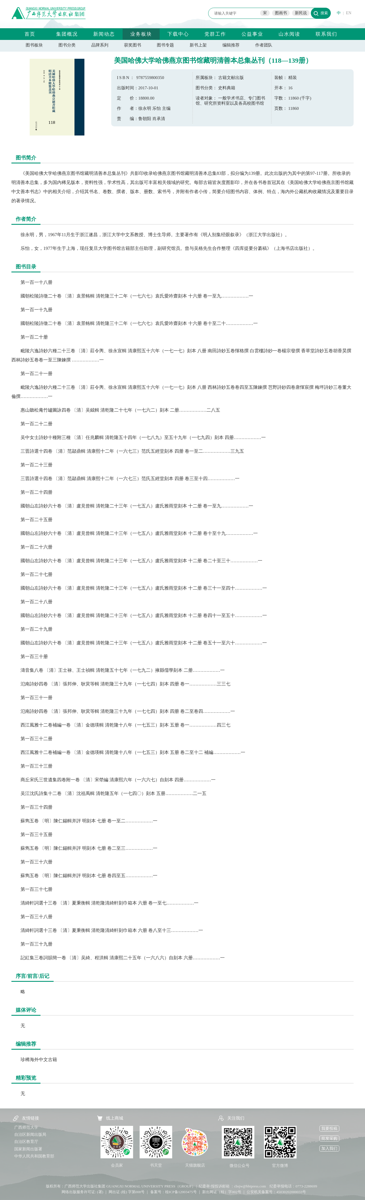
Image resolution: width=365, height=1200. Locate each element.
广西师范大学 (26, 1127)
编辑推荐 (231, 45)
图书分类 (67, 45)
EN (348, 13)
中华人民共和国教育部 (34, 1156)
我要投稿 (329, 1128)
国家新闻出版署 (28, 1149)
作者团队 (263, 45)
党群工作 (215, 34)
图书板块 (34, 45)
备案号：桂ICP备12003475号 (173, 1192)
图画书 (281, 13)
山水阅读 (289, 34)
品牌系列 (99, 45)
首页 (30, 34)
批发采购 (329, 1138)
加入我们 (329, 1148)
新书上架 (198, 45)
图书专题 (165, 45)
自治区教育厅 (26, 1142)
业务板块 (141, 34)
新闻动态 (104, 34)
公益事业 (252, 34)
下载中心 (178, 34)
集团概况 (67, 34)
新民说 (301, 13)
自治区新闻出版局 (30, 1134)
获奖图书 (132, 45)
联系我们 (326, 34)
